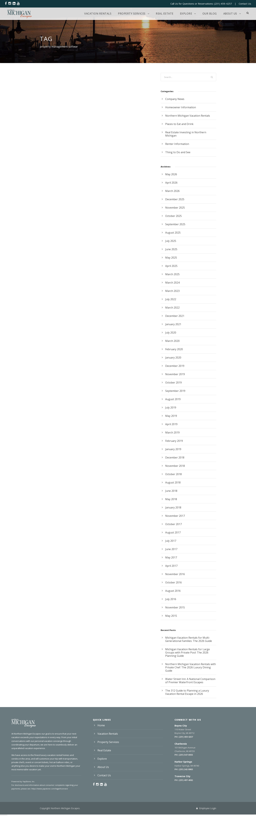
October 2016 (173, 582)
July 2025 (170, 241)
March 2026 (172, 191)
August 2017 (173, 532)
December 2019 (174, 366)
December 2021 (174, 316)
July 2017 (170, 541)
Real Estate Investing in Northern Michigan (185, 134)
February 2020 (174, 349)
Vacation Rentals (97, 13)
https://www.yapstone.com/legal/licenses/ (49, 788)
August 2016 (173, 591)
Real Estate (164, 13)
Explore (186, 13)
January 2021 (173, 324)
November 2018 (175, 466)
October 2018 (173, 474)
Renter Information (177, 144)
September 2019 (175, 391)
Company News (174, 99)
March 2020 (172, 341)
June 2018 (171, 491)
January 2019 (173, 449)
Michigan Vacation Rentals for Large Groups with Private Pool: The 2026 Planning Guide (187, 652)
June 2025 (171, 249)
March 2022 (172, 307)
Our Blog (209, 13)
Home (101, 725)
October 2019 (173, 382)
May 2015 (171, 616)
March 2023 (172, 291)
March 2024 (172, 282)
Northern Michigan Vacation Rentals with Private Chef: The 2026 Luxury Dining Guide (190, 667)
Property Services (131, 13)
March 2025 (172, 274)
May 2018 (171, 499)
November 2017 (175, 516)
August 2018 (173, 482)
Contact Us (245, 3)
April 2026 (171, 182)
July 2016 (170, 599)
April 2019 (171, 424)
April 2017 (171, 566)
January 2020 (173, 357)
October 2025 (173, 216)
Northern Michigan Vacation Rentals (187, 115)
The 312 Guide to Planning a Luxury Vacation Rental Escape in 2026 (187, 692)
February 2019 (174, 441)
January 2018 (173, 507)
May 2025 (171, 257)
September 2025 (175, 224)
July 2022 (170, 299)
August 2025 (173, 232)
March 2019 (172, 432)
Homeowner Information (180, 107)
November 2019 (175, 374)
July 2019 (170, 407)
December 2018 (174, 457)
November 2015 (175, 607)
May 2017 (171, 557)
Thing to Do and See (177, 152)
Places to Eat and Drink (179, 124)
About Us (230, 13)
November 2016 (175, 574)
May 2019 (171, 416)
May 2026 (171, 174)
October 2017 (173, 524)
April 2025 (171, 266)
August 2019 (173, 399)
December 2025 (174, 199)
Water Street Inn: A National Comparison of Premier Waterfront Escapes (190, 680)
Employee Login (206, 808)
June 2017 (171, 549)
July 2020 (170, 332)
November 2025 (175, 207)
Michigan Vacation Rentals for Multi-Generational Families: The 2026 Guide (188, 639)
